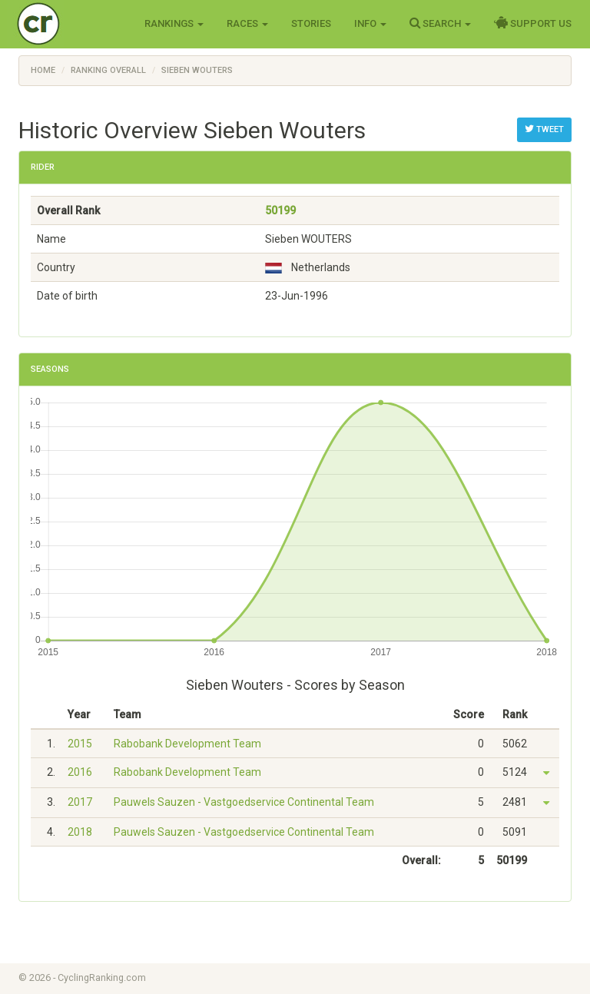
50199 (280, 210)
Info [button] (370, 23)
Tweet (544, 129)
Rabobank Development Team (187, 743)
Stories (311, 23)
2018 (80, 832)
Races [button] (247, 23)
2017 (80, 802)
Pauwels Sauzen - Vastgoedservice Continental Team (244, 802)
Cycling (70, 23)
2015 (80, 743)
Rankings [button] (174, 23)
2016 (80, 772)
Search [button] (440, 23)
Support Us (533, 23)
